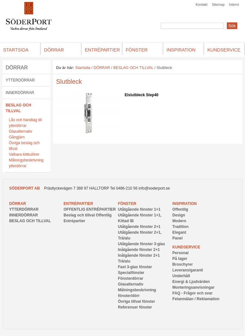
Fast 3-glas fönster (135, 267)
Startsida (82, 68)
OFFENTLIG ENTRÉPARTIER (89, 209)
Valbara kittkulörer (24, 154)
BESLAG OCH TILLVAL (18, 108)
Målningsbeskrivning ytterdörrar (26, 163)
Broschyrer (182, 264)
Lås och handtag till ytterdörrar (25, 123)
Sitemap (218, 4)
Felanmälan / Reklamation (195, 299)
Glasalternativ (20, 131)
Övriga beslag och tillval (24, 146)
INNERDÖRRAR (20, 92)
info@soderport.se (154, 188)
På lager (179, 258)
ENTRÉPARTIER (78, 203)
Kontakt (201, 4)
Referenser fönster (135, 307)
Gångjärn (17, 137)
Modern (179, 221)
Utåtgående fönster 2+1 (139, 226)
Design (178, 215)
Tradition (180, 226)
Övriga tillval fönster (136, 301)
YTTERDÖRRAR (20, 80)
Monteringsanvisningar (193, 287)
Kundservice (186, 247)
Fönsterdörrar (130, 278)
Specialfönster (131, 272)
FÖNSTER (127, 203)
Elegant (179, 232)
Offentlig (180, 209)
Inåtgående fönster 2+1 (139, 249)
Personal (180, 253)
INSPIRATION (184, 203)
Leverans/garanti (187, 270)
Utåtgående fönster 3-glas (141, 244)
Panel (177, 238)
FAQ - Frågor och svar (192, 293)
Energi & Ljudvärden (191, 281)
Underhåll (181, 276)
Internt (234, 4)
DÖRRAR (17, 67)
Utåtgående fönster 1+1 (139, 209)
